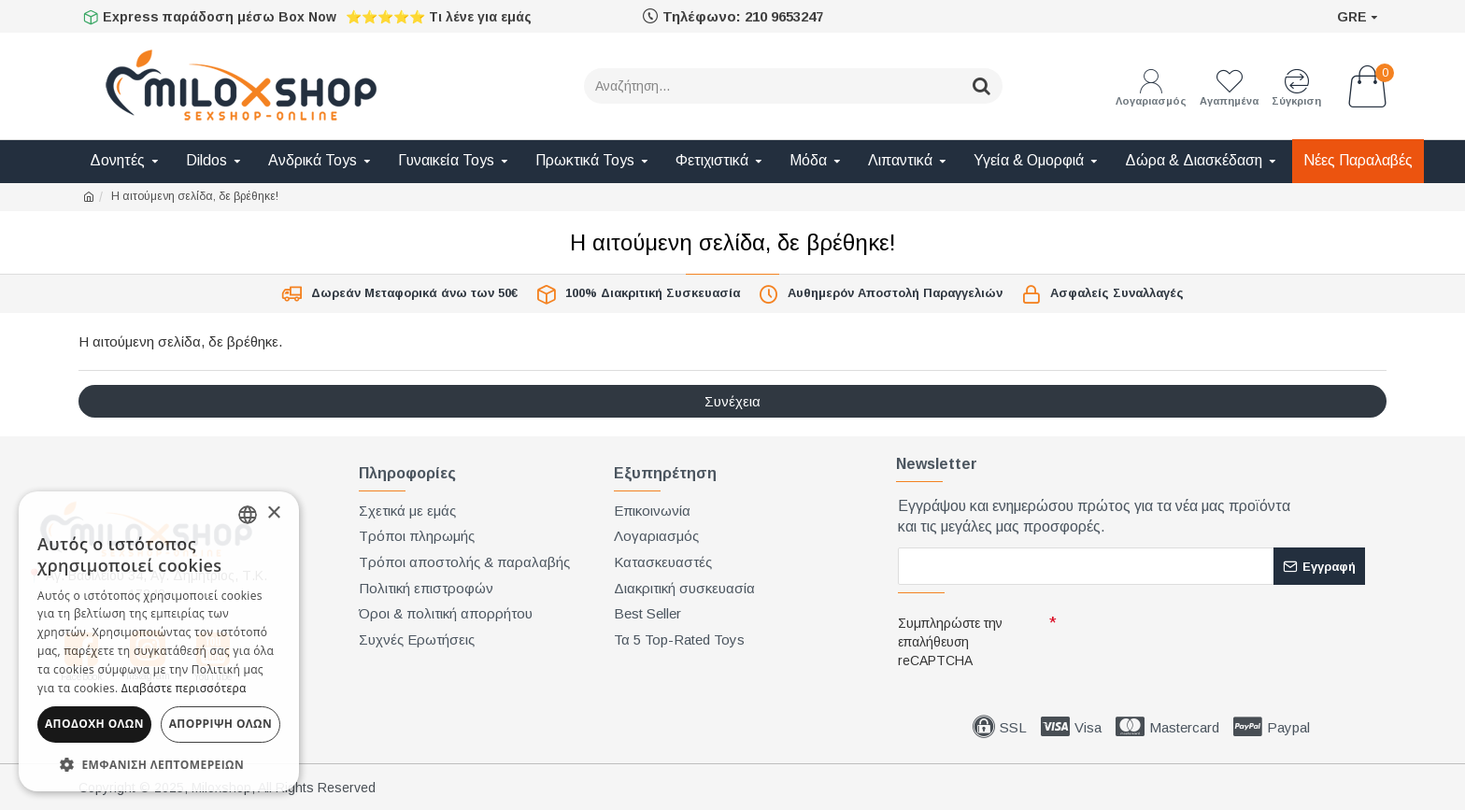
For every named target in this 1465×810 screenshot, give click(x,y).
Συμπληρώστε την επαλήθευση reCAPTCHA (950, 642)
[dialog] (159, 641)
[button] (158, 764)
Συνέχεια (732, 401)
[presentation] (1192, 641)
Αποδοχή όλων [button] (94, 724)
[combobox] (247, 514)
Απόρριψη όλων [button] (220, 724)
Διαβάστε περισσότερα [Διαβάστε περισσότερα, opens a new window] (184, 688)
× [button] (273, 513)
